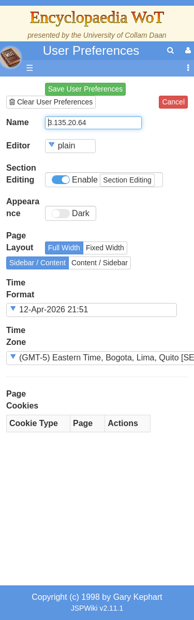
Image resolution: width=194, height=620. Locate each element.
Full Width (64, 248)
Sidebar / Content (37, 263)
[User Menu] (187, 50)
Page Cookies (22, 399)
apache (10, 57)
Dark (70, 213)
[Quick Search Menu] (170, 50)
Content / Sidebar (99, 263)
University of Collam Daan (125, 35)
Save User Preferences (85, 89)
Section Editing (21, 173)
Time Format (20, 288)
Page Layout (19, 241)
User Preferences (91, 50)
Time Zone (16, 336)
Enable (103, 180)
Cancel (173, 102)
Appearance (22, 207)
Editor (18, 145)
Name (17, 122)
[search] (170, 50)
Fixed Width (105, 248)
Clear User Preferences (51, 102)
